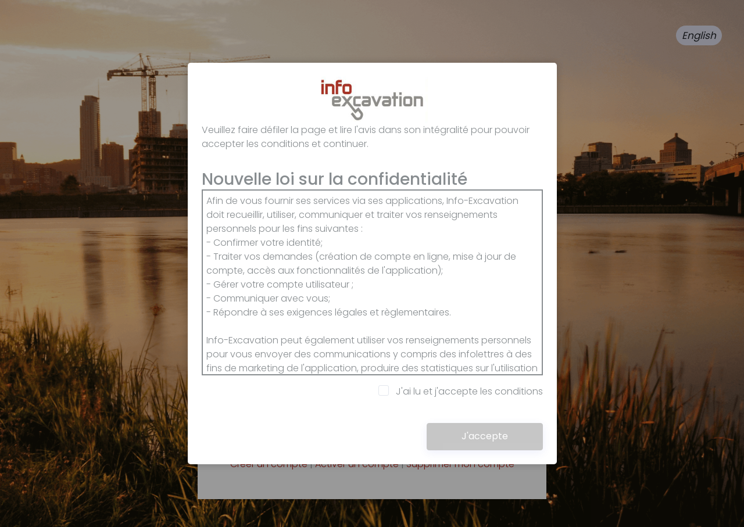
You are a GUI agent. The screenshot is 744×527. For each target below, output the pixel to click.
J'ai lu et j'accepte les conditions (460, 391)
